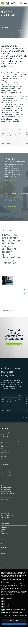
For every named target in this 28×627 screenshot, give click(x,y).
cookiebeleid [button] (7, 582)
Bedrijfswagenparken (6, 487)
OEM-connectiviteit (6, 473)
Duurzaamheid (5, 562)
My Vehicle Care (5, 437)
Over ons (3, 558)
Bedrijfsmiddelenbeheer (7, 435)
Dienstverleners (5, 499)
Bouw (2, 485)
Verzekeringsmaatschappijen (8, 493)
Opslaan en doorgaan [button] (14, 624)
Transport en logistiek (6, 497)
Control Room (4, 533)
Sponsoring (4, 564)
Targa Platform (5, 513)
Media (2, 539)
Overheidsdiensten (6, 489)
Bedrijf (3, 554)
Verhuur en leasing (6, 495)
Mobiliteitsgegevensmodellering (9, 451)
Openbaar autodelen (6, 449)
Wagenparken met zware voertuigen (10, 441)
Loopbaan (3, 560)
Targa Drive (4, 457)
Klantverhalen (4, 548)
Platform (3, 509)
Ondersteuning (5, 523)
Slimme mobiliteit (5, 445)
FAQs (2, 531)
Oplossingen (4, 429)
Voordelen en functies (7, 515)
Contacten (4, 529)
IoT (2, 459)
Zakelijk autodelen (5, 447)
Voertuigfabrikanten (6, 501)
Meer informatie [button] (14, 620)
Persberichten (4, 544)
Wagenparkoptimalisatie (7, 439)
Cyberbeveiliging (5, 471)
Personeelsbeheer (5, 453)
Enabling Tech (5, 465)
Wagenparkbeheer (6, 433)
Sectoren (3, 481)
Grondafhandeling (6, 491)
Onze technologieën (6, 469)
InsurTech (3, 455)
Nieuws (3, 546)
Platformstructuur (6, 517)
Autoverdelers (4, 503)
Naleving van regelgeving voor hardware (11, 475)
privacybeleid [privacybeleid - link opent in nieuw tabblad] (13, 575)
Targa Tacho (4, 443)
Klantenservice (5, 527)
